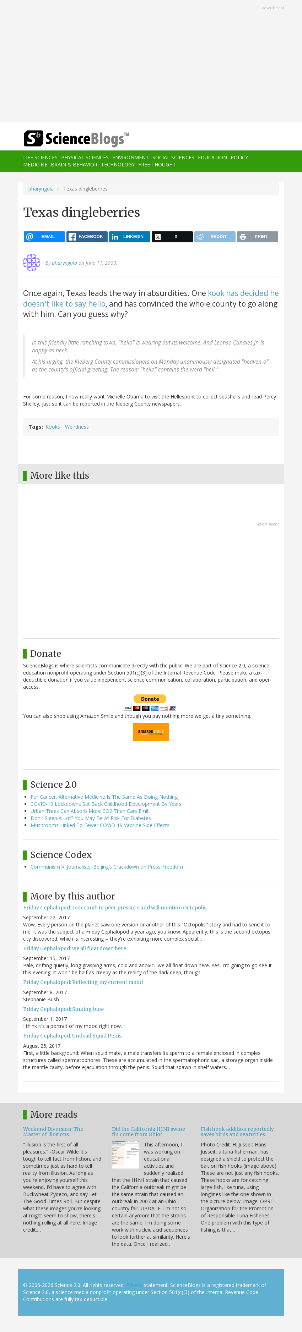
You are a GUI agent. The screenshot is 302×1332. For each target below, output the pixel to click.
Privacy (134, 1285)
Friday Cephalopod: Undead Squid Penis (72, 1036)
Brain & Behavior (74, 164)
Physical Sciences (85, 157)
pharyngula (41, 188)
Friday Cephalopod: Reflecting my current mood (83, 982)
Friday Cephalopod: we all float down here (74, 948)
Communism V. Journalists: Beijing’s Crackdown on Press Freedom (107, 866)
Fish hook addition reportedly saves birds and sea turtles (237, 1132)
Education (212, 157)
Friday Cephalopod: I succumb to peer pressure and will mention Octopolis (114, 907)
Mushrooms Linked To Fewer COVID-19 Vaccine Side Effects (100, 825)
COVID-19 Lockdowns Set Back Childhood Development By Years (106, 803)
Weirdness (77, 426)
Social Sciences (173, 157)
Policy (239, 157)
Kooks (52, 426)
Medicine (35, 164)
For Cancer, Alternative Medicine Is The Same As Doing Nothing (104, 796)
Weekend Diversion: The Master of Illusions (53, 1132)
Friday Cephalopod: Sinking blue (63, 1009)
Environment (130, 157)
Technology (118, 164)
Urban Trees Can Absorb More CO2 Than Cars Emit (90, 811)
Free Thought (157, 164)
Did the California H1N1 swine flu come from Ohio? (148, 1132)
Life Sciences (40, 157)
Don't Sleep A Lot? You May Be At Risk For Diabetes (91, 818)
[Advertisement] (151, 61)
